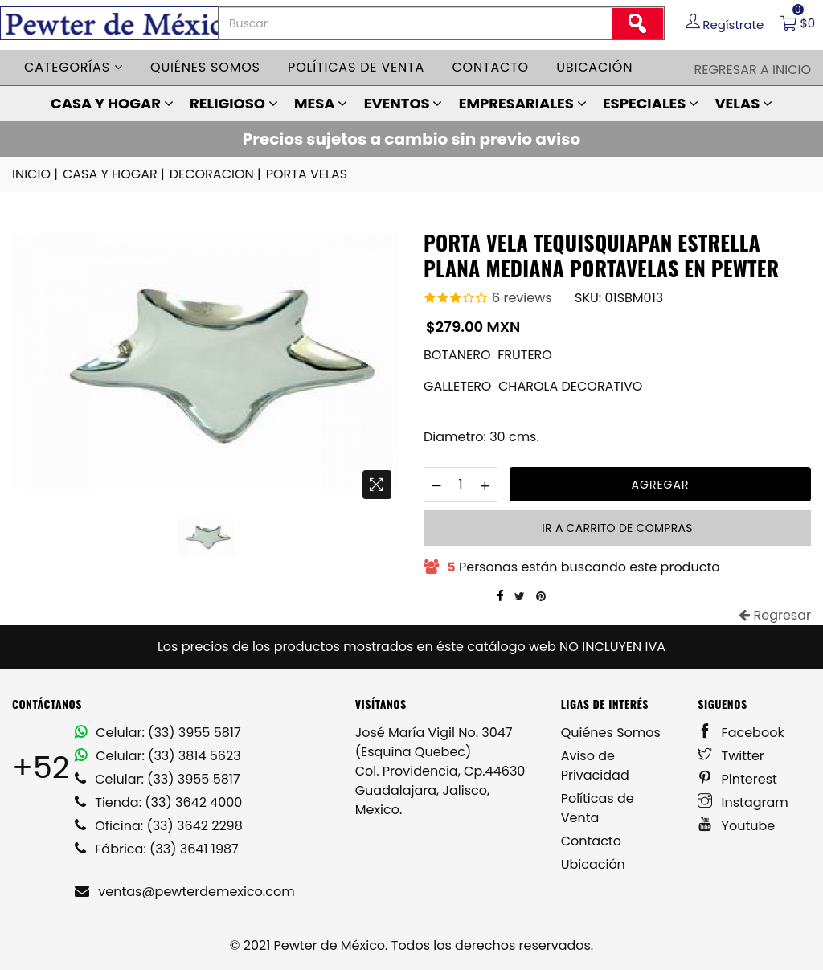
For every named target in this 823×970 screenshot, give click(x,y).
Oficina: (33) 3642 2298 (159, 826)
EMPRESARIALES (523, 103)
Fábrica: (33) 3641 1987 (157, 849)
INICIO (36, 174)
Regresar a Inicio (752, 69)
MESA (320, 103)
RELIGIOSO (234, 103)
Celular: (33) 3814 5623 (158, 756)
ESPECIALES (650, 103)
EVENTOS (403, 103)
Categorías (73, 67)
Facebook (741, 732)
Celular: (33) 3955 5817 (158, 732)
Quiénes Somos (611, 732)
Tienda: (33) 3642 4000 (158, 802)
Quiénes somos (205, 67)
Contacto (490, 67)
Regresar (775, 615)
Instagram (743, 802)
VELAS (743, 103)
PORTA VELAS (306, 174)
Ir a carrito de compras (617, 528)
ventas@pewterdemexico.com (185, 891)
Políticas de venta (356, 67)
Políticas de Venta (597, 808)
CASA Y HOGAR (112, 103)
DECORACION (217, 174)
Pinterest (737, 779)
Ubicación (594, 67)
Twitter (731, 756)
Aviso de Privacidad (595, 765)
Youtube (736, 826)
